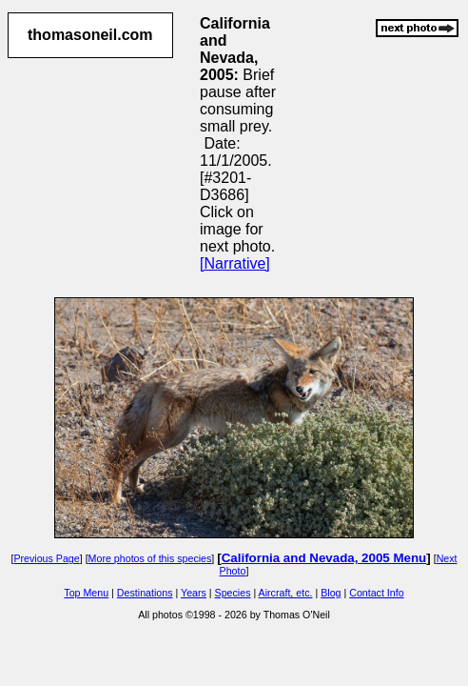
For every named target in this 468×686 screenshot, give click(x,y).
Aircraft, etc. (286, 592)
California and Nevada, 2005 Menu (324, 558)
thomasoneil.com (90, 35)
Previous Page (46, 558)
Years (193, 592)
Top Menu (86, 592)
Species (233, 592)
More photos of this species (150, 558)
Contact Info (376, 592)
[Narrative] (235, 263)
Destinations (145, 592)
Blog (331, 592)
